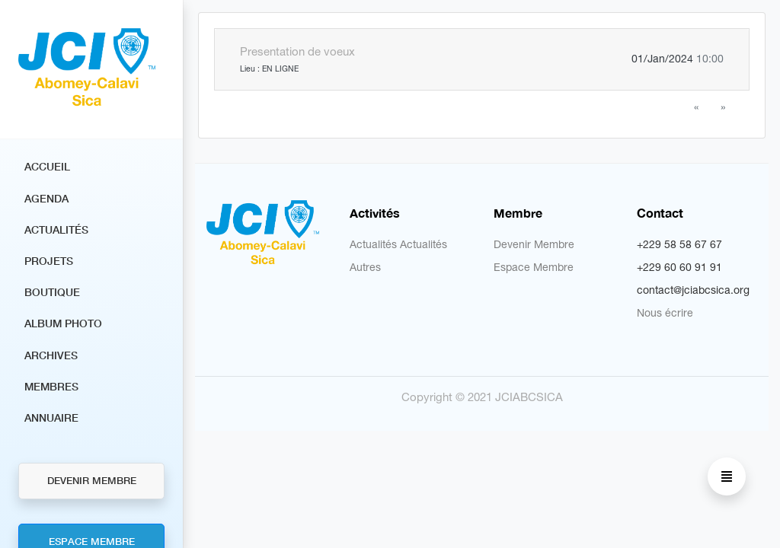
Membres (51, 386)
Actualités (56, 229)
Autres (365, 267)
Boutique (52, 291)
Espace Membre (534, 267)
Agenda (46, 198)
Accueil (47, 166)
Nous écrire (665, 313)
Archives (51, 355)
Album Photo (63, 323)
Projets (48, 260)
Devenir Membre (91, 480)
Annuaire (51, 417)
